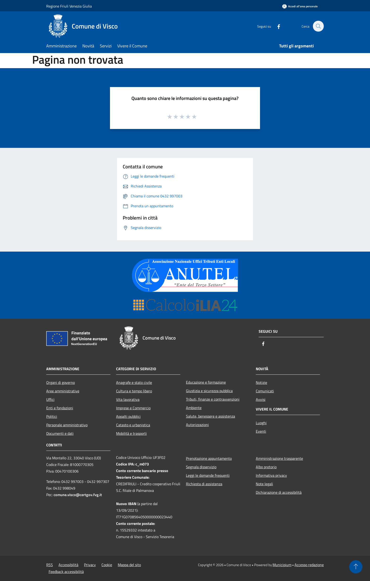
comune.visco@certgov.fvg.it (78, 495)
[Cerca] (318, 26)
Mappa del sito (129, 565)
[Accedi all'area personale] (300, 6)
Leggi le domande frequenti (208, 475)
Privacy (90, 565)
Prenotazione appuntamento (209, 458)
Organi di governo (60, 382)
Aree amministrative (62, 391)
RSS (49, 565)
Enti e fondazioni (59, 408)
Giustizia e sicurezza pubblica (209, 391)
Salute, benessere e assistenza (210, 416)
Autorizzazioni (197, 424)
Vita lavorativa (127, 399)
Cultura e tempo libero (134, 391)
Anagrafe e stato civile (134, 382)
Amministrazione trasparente (279, 458)
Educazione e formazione (206, 382)
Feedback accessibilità (66, 571)
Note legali (264, 484)
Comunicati (265, 391)
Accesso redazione (309, 565)
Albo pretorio (266, 467)
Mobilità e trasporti (131, 433)
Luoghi (261, 423)
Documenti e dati (60, 433)
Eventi (261, 431)
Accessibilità (68, 565)
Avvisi (260, 399)
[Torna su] (355, 566)
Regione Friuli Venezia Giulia (69, 6)
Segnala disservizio (201, 467)
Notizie (261, 382)
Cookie (106, 565)
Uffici (50, 399)
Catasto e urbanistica (133, 425)
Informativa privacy (271, 475)
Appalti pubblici (128, 416)
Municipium (282, 565)
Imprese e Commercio (133, 408)
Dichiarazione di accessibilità (279, 492)
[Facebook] (276, 26)
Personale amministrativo (67, 425)
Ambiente (194, 408)
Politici (51, 416)
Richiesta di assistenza (204, 484)
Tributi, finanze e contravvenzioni (213, 399)
